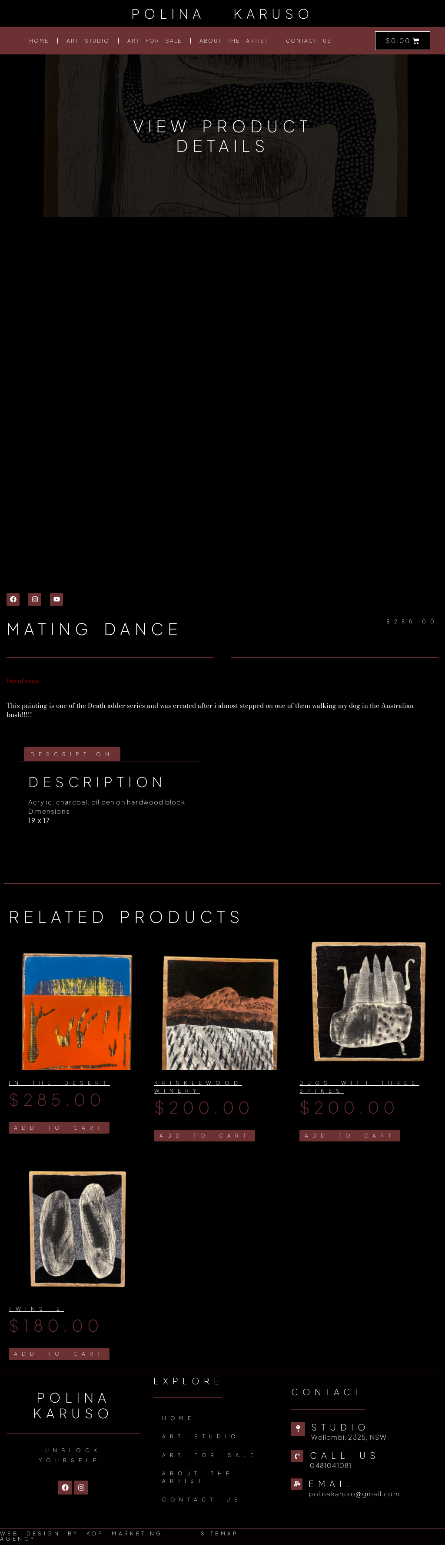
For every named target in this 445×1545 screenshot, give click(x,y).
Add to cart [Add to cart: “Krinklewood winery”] (204, 1135)
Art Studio (88, 40)
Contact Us (309, 40)
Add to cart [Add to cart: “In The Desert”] (59, 1127)
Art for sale (154, 40)
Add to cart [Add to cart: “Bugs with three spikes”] (350, 1135)
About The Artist (233, 40)
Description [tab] (71, 754)
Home (39, 40)
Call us (345, 1455)
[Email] (296, 1484)
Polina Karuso (222, 13)
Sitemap (220, 1534)
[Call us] (297, 1457)
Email (332, 1483)
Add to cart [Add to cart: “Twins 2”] (59, 1354)
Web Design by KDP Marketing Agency (81, 1537)
